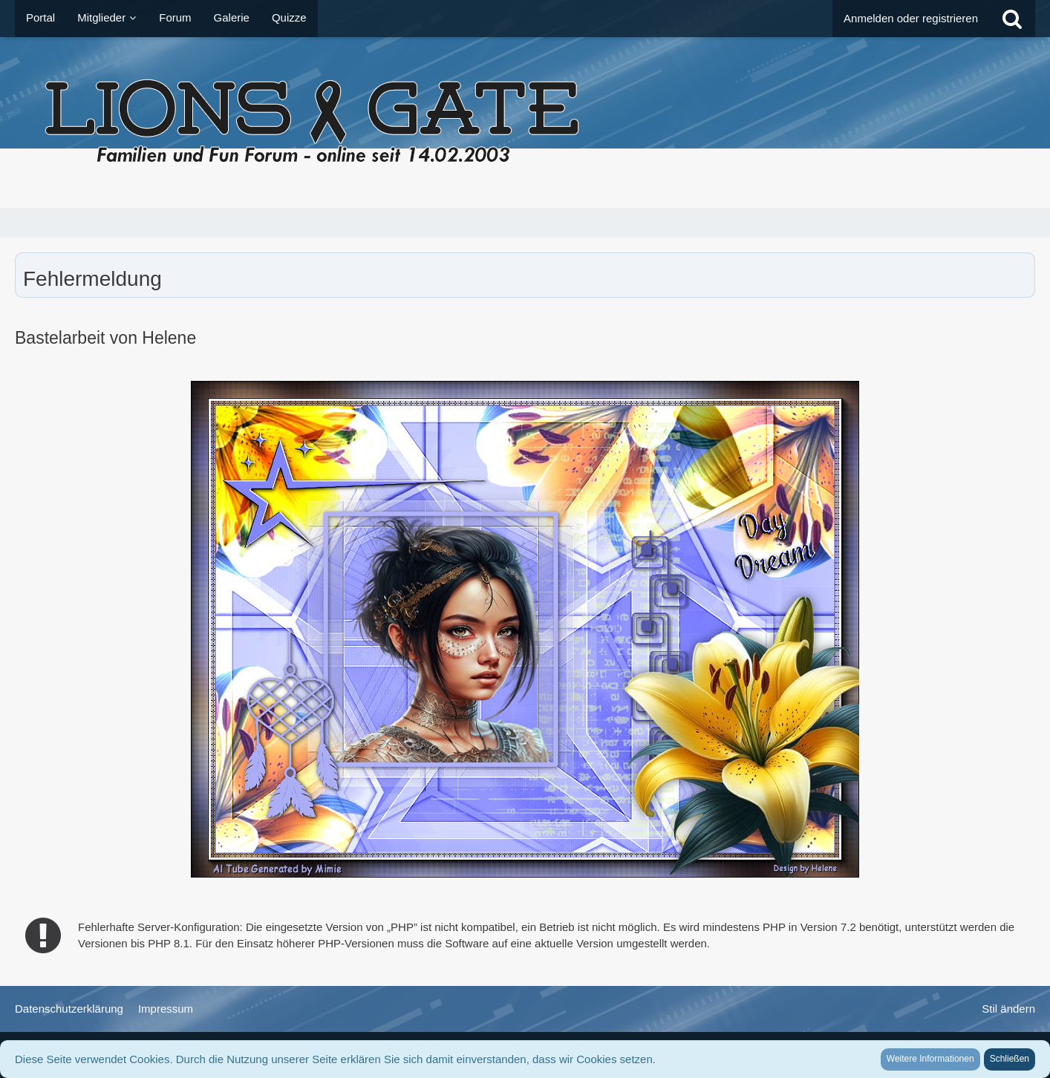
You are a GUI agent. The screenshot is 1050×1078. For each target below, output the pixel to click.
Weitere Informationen (930, 1059)
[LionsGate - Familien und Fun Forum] (525, 122)
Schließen (1009, 1059)
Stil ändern (1008, 1008)
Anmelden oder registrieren (911, 18)
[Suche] (1012, 18)
